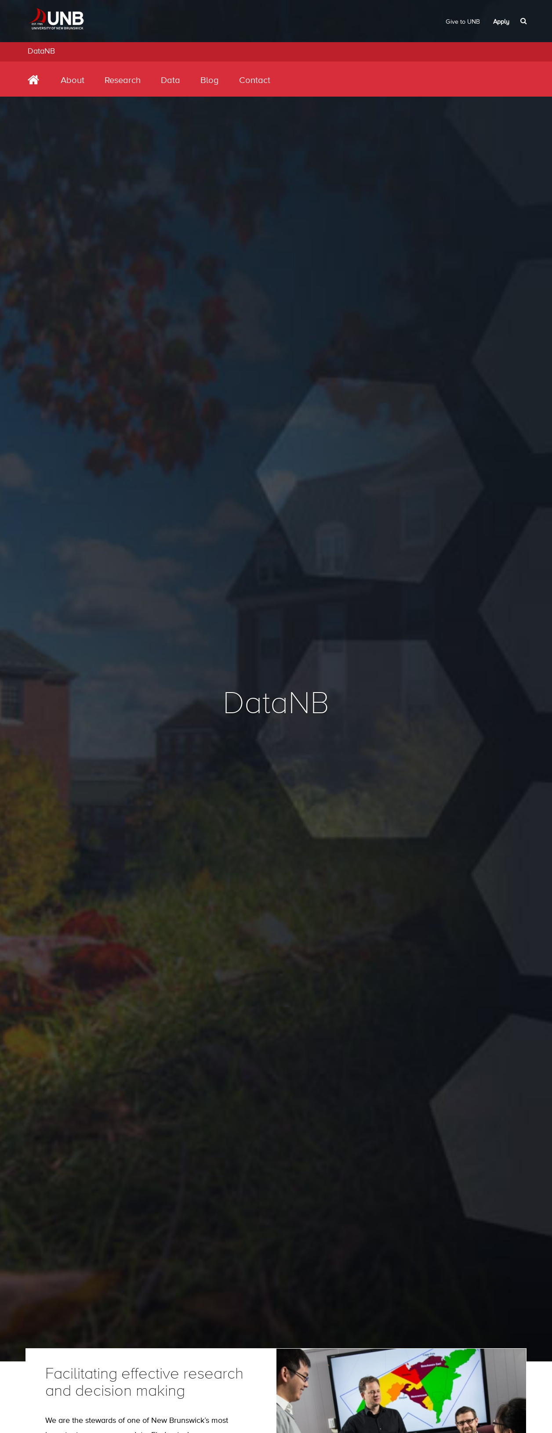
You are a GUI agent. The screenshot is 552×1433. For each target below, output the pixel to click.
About (72, 80)
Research (123, 80)
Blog (209, 80)
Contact (254, 80)
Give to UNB (463, 22)
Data (170, 80)
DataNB (41, 51)
